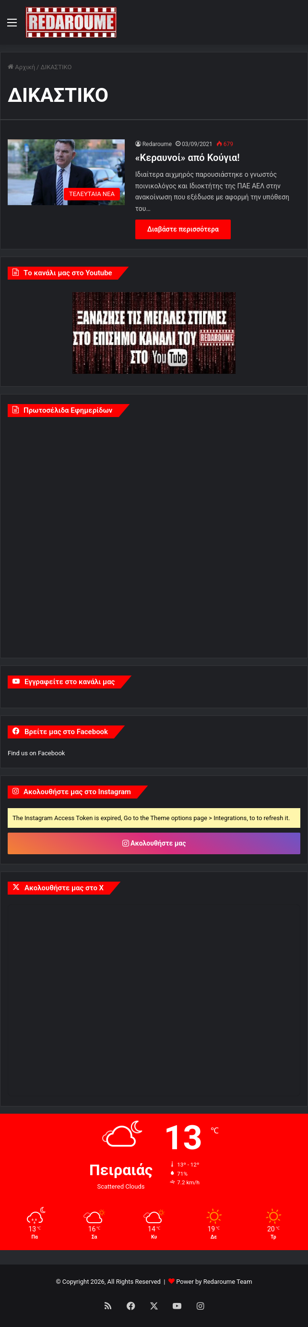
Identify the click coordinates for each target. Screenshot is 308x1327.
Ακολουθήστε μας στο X (64, 888)
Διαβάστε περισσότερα (183, 229)
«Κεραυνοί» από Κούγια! (187, 157)
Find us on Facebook (36, 753)
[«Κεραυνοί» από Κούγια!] (66, 172)
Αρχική (21, 67)
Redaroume (157, 144)
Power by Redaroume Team (214, 1281)
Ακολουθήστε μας (154, 843)
